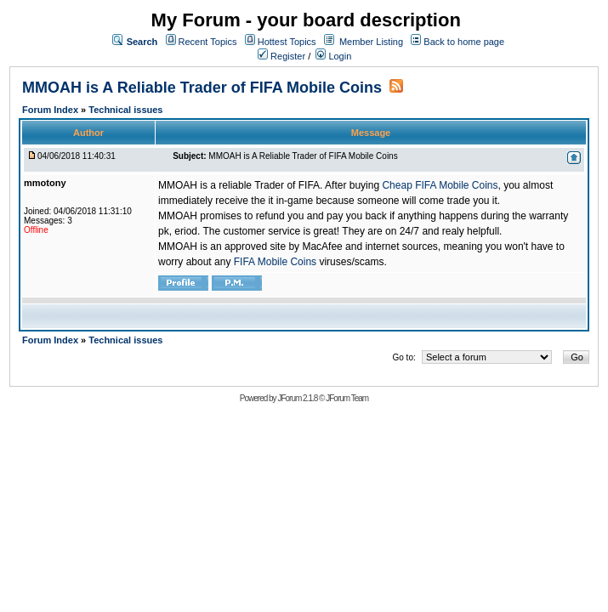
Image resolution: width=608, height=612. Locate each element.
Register (281, 56)
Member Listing (371, 42)
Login (333, 56)
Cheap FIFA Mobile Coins (439, 185)
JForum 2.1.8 (297, 398)
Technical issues (125, 110)
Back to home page (463, 42)
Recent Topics (208, 42)
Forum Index (51, 110)
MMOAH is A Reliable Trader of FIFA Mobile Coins (202, 87)
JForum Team (347, 398)
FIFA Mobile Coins (275, 262)
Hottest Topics (287, 42)
